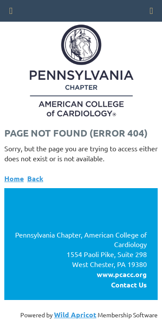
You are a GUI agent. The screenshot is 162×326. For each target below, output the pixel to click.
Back (35, 178)
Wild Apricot (75, 314)
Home (14, 178)
